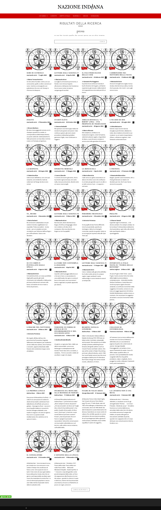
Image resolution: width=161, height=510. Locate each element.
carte (84, 115)
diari (28, 209)
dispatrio (58, 386)
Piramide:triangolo (92, 214)
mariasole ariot (32, 75)
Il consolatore (34, 455)
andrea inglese (115, 269)
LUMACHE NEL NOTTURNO (38, 327)
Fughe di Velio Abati (92, 391)
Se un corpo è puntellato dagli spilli (36, 265)
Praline (114, 214)
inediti (29, 68)
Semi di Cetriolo (35, 73)
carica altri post (80, 489)
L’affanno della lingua (66, 455)
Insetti (30, 120)
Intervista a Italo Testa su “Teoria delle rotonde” (121, 265)
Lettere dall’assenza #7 (66, 73)
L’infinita (115, 169)
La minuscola (89, 169)
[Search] (102, 41)
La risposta (32, 169)
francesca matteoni (116, 331)
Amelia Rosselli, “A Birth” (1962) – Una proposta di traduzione (94, 122)
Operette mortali (63, 169)
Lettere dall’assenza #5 (94, 263)
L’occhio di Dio (117, 120)
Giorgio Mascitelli (88, 393)
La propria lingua (36, 391)
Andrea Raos (86, 331)
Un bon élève (61, 120)
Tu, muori (31, 214)
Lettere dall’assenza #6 (66, 214)
